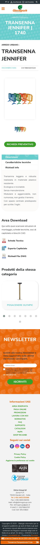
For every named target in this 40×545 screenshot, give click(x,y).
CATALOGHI (20, 428)
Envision (34, 535)
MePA (20, 432)
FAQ (20, 422)
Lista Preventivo (28, 2)
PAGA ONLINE (20, 409)
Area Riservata (15, 2)
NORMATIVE (20, 419)
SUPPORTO (20, 425)
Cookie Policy (20, 457)
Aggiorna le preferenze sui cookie (20, 460)
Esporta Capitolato (14, 248)
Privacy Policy (20, 454)
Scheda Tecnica (12, 240)
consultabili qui (14, 535)
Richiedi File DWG (14, 256)
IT (6, 2)
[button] (4, 316)
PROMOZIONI (20, 412)
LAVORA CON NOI (20, 416)
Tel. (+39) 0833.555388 (20, 497)
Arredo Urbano (10, 45)
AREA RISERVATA (20, 406)
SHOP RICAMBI (20, 435)
